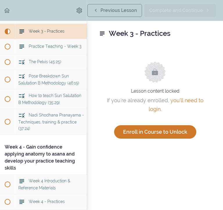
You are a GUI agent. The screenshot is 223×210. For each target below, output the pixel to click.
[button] (7, 10)
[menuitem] (79, 10)
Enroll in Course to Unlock (155, 132)
